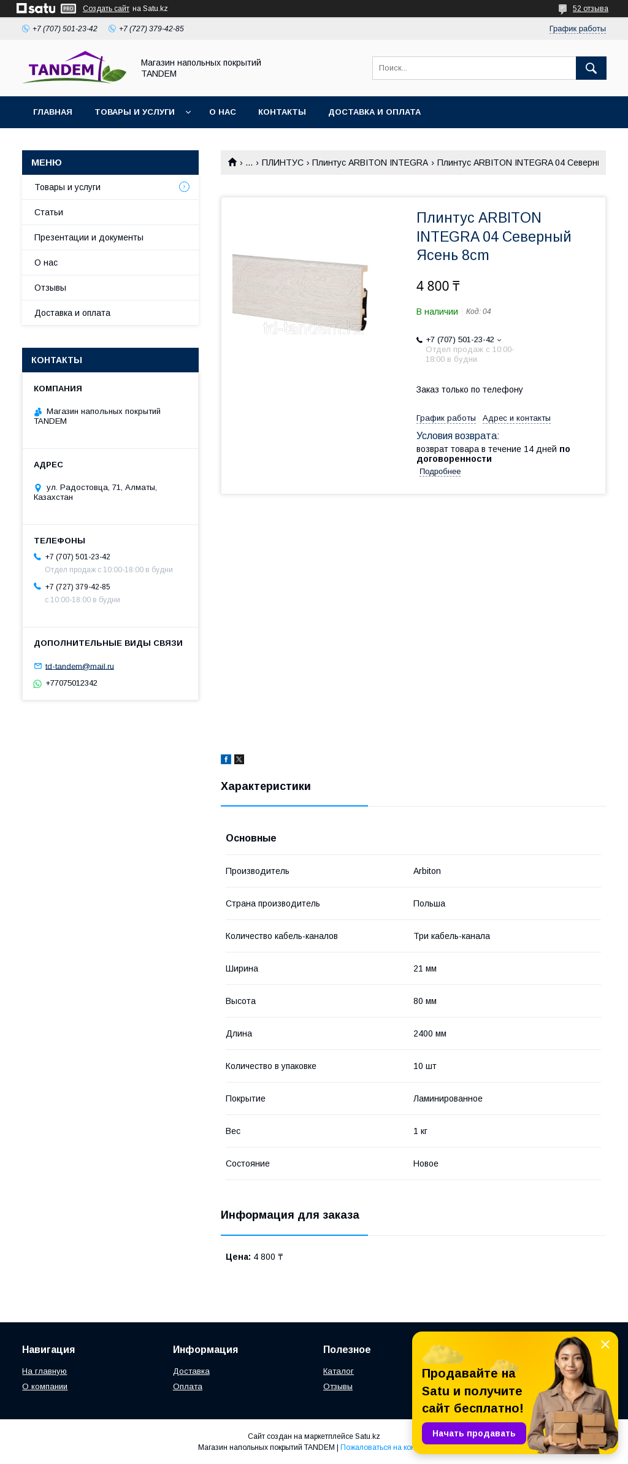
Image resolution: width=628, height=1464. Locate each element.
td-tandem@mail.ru (79, 665)
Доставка (191, 1371)
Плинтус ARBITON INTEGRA (370, 162)
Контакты (282, 112)
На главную (44, 1371)
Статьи (48, 212)
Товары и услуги (134, 112)
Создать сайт (106, 8)
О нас (222, 112)
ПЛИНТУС (283, 162)
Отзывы (50, 288)
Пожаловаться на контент (385, 1447)
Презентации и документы (89, 237)
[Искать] (591, 68)
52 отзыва (590, 8)
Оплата (187, 1386)
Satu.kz (367, 1436)
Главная (52, 112)
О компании (44, 1386)
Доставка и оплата (374, 112)
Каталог (338, 1371)
